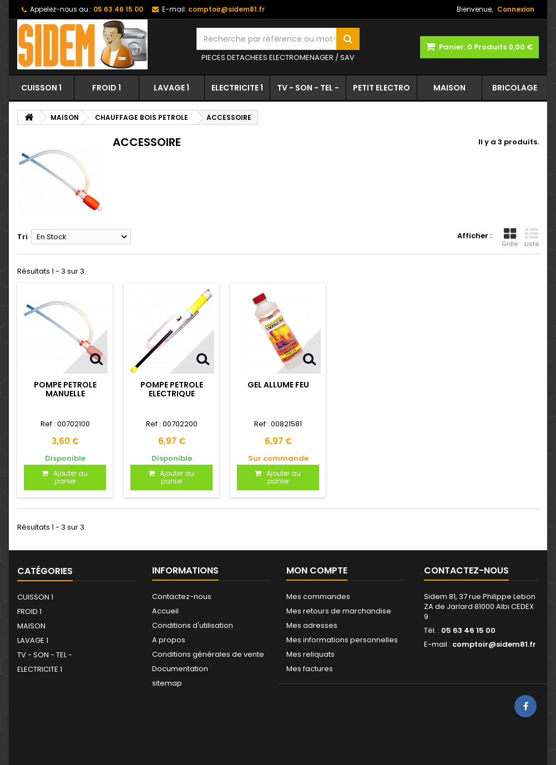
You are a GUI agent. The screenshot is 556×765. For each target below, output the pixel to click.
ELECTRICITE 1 (237, 87)
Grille (510, 237)
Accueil (165, 611)
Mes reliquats (310, 654)
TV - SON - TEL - (308, 87)
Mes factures (309, 668)
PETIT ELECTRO (381, 87)
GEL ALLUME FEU (278, 384)
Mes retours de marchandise (338, 611)
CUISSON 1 (41, 87)
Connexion (515, 9)
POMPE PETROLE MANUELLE (65, 389)
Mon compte (316, 570)
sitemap (167, 683)
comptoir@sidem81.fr (494, 644)
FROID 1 (106, 87)
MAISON (449, 87)
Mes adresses (311, 625)
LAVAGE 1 (171, 87)
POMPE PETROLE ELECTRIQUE (171, 389)
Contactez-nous (181, 596)
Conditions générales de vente (208, 654)
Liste (531, 237)
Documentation (180, 668)
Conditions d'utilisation (192, 625)
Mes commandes (318, 596)
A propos (168, 640)
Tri (22, 236)
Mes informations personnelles (342, 640)
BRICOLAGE (514, 87)
